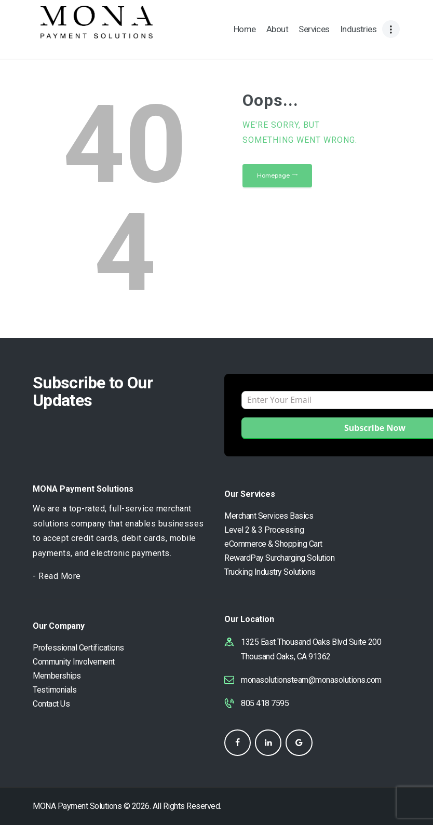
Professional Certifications (78, 648)
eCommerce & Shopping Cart (273, 544)
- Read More (57, 576)
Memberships (57, 676)
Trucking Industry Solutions (270, 572)
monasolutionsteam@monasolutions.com (311, 680)
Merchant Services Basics (268, 516)
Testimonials (54, 690)
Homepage (273, 175)
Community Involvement (74, 662)
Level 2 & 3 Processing (264, 530)
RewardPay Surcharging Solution (279, 558)
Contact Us (51, 704)
